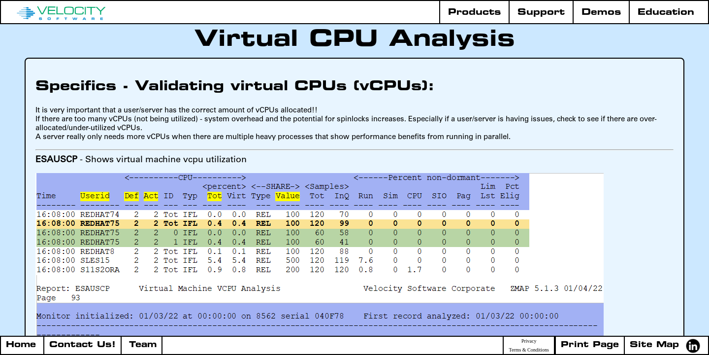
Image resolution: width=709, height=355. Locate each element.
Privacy (529, 341)
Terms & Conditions (529, 350)
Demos (601, 12)
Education (666, 12)
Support (541, 12)
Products (474, 12)
